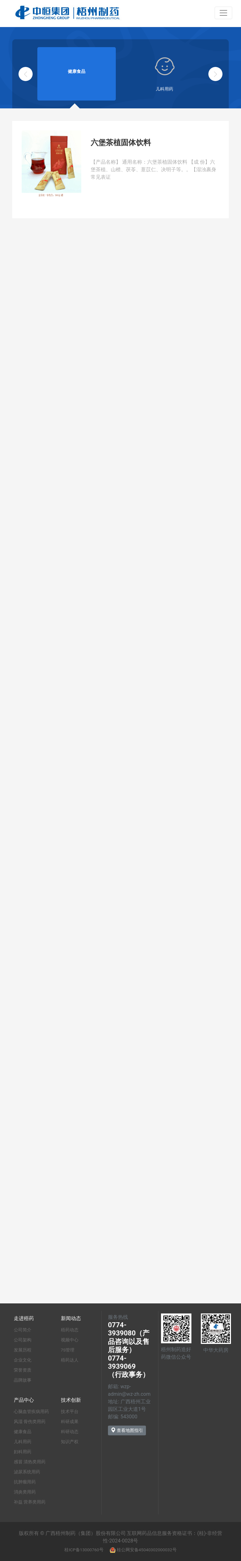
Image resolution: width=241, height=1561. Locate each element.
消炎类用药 (25, 1491)
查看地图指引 (127, 1430)
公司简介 (22, 1329)
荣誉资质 (22, 1370)
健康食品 (22, 1431)
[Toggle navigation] (223, 13)
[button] (215, 74)
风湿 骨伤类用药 (30, 1421)
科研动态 (69, 1431)
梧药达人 (69, 1359)
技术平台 (69, 1411)
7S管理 (68, 1349)
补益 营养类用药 (30, 1501)
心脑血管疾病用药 (31, 1411)
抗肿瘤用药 (25, 1481)
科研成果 (69, 1421)
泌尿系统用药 (27, 1471)
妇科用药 (22, 1451)
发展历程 (22, 1349)
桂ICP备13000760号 (83, 1549)
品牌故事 (22, 1380)
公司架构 (22, 1339)
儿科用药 (22, 1441)
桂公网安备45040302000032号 (147, 1549)
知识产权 (69, 1441)
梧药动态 (69, 1329)
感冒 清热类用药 (30, 1461)
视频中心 (69, 1339)
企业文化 (22, 1359)
